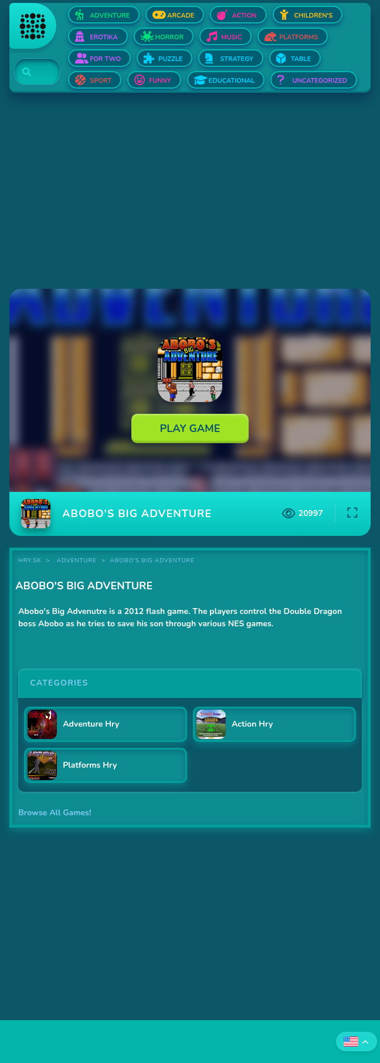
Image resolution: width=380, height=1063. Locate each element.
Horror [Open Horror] (169, 37)
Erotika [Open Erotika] (103, 37)
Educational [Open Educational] (232, 80)
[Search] (30, 72)
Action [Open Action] (244, 15)
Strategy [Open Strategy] (236, 59)
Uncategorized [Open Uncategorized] (319, 80)
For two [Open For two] (105, 59)
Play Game (190, 428)
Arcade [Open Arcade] (180, 15)
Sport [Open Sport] (100, 80)
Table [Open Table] (301, 59)
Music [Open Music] (231, 37)
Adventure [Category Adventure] (77, 560)
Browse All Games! (54, 812)
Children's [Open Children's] (313, 15)
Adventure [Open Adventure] (110, 15)
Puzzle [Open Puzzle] (170, 59)
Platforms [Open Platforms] (298, 37)
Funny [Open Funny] (160, 80)
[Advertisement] (190, 192)
